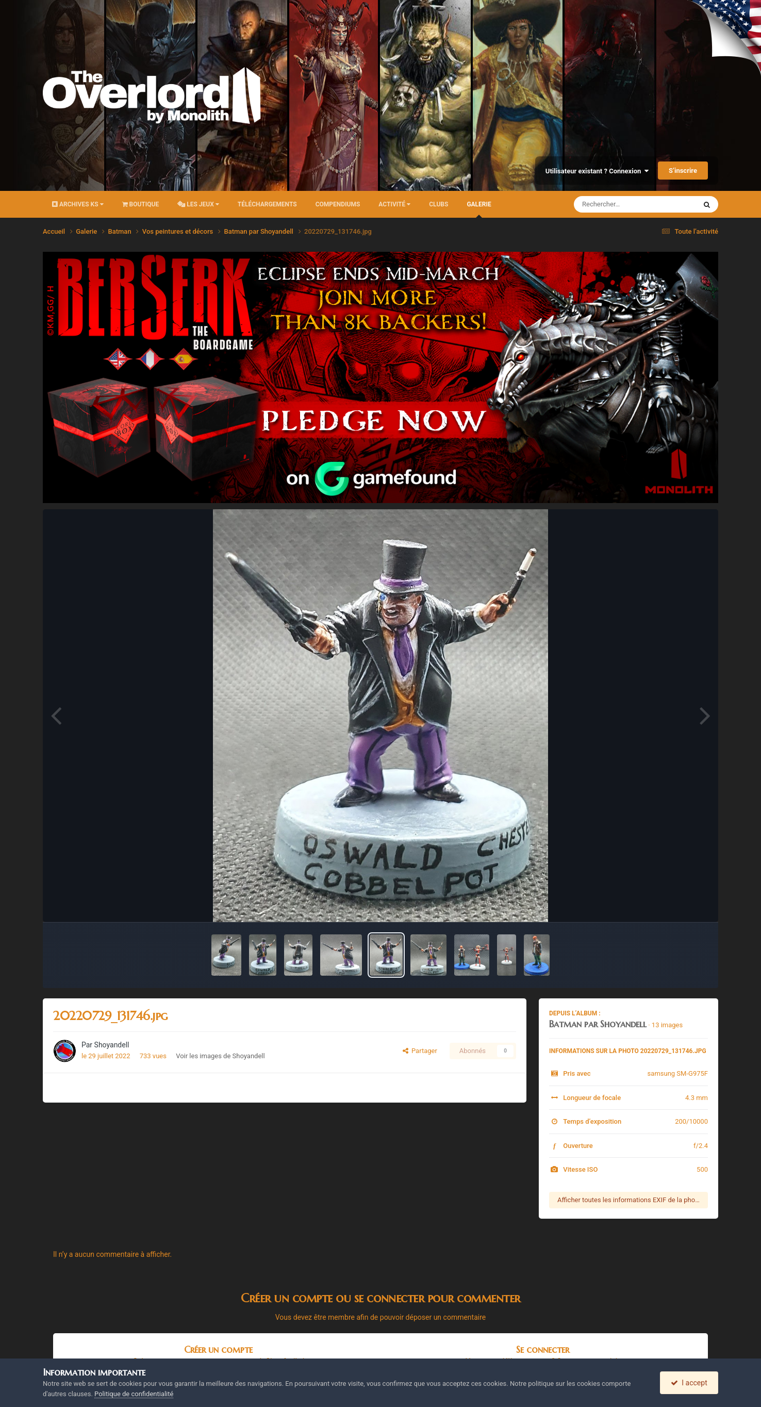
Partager (420, 1051)
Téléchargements (267, 204)
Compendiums (338, 204)
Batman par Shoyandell (598, 1024)
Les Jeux (198, 204)
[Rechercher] (607, 204)
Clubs (438, 204)
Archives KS (78, 204)
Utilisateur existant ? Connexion (597, 171)
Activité (394, 204)
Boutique (140, 204)
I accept (689, 1383)
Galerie (479, 209)
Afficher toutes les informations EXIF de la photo (629, 1200)
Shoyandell (111, 1045)
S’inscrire (683, 170)
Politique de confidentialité (133, 1394)
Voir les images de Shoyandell (220, 1056)
